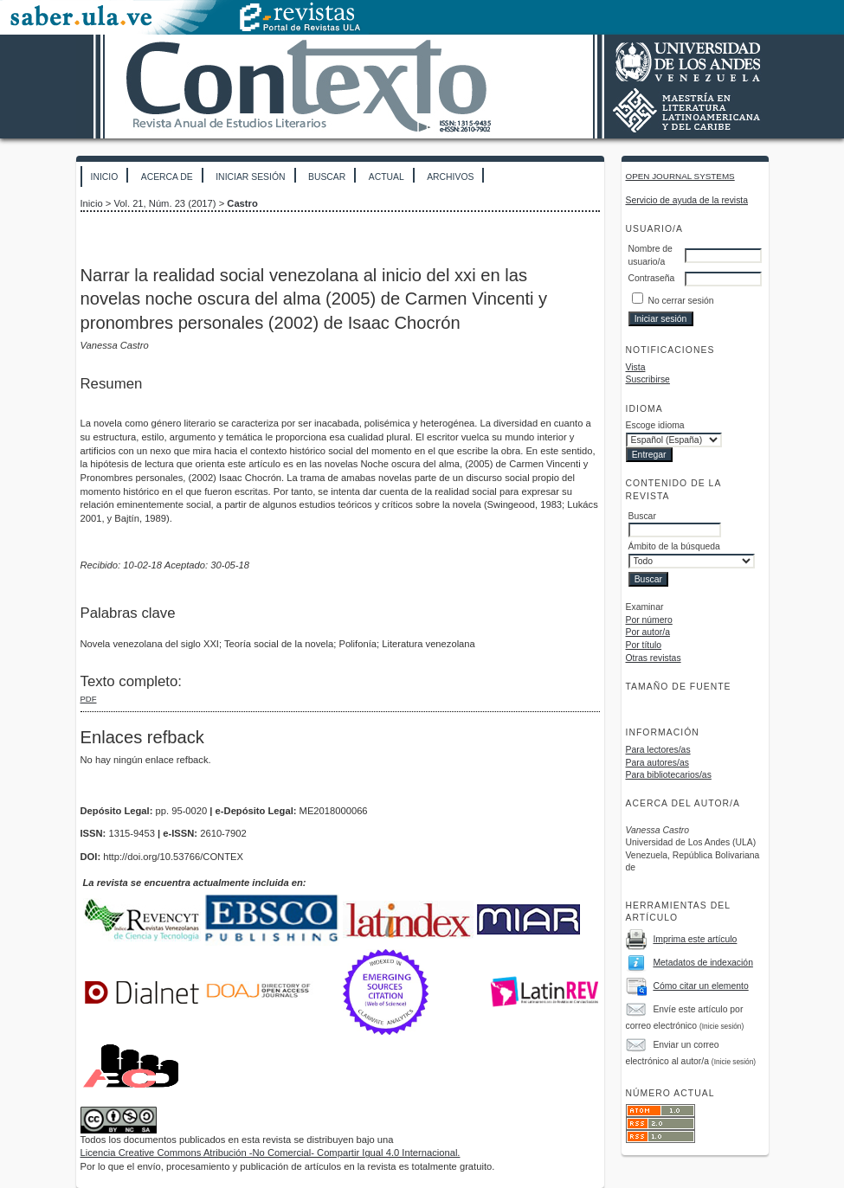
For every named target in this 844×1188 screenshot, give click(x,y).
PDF (89, 698)
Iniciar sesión (250, 177)
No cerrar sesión (680, 300)
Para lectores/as (658, 750)
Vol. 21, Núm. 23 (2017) (164, 203)
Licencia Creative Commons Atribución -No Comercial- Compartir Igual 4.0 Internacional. (271, 1152)
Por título (644, 645)
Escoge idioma (655, 425)
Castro (242, 203)
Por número (649, 620)
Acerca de (167, 177)
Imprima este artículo (695, 939)
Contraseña (651, 278)
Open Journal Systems (680, 176)
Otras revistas (653, 658)
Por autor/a (648, 632)
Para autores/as (657, 762)
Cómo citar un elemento (700, 986)
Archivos (450, 177)
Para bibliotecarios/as (669, 775)
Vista (636, 367)
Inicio (105, 177)
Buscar (326, 177)
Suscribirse (648, 379)
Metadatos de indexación (703, 962)
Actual (386, 177)
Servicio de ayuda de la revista (687, 200)
